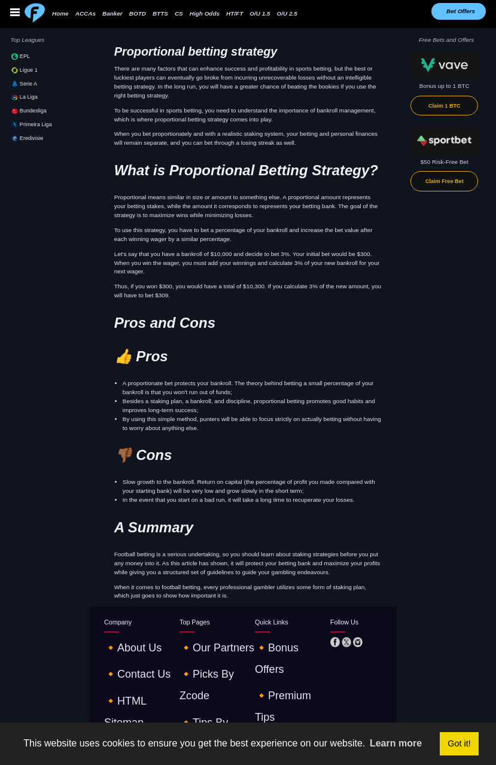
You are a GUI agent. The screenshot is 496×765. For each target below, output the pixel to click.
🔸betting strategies (282, 667)
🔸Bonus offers (276, 641)
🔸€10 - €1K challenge (286, 681)
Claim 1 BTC (444, 106)
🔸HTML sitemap (127, 667)
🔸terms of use (126, 681)
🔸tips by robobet (204, 667)
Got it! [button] (459, 743)
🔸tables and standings (287, 694)
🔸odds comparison (207, 694)
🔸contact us (122, 654)
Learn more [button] (396, 743)
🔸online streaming (206, 681)
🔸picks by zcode (203, 654)
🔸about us (120, 641)
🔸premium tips (277, 654)
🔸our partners (200, 641)
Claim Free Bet (444, 181)
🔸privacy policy (126, 694)
